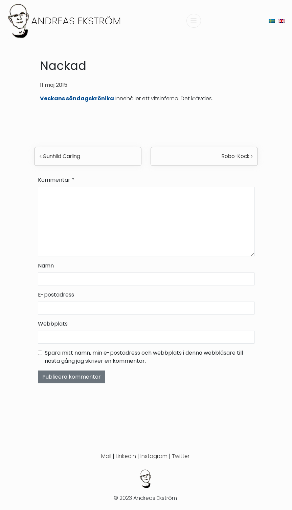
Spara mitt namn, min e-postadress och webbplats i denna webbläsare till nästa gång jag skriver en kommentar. (144, 357)
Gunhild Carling (60, 156)
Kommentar (56, 180)
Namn (46, 266)
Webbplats (53, 324)
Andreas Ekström (76, 21)
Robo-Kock (237, 156)
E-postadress (56, 295)
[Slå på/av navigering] (193, 21)
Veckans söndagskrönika (77, 98)
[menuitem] (271, 21)
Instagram (153, 456)
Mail (106, 456)
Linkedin (126, 456)
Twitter (180, 456)
